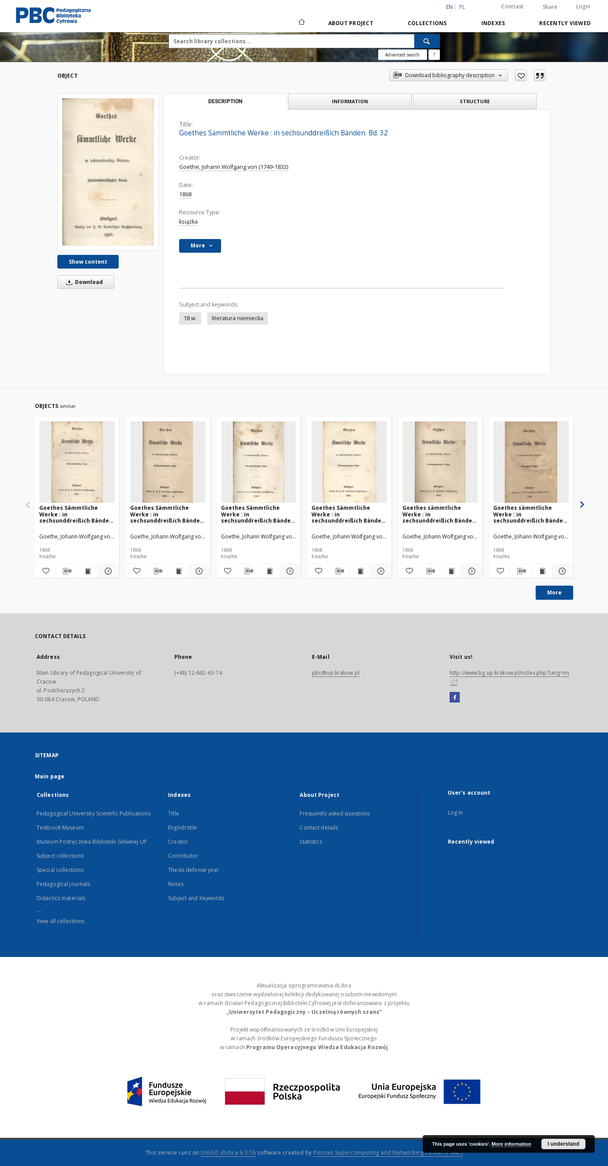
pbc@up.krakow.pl (336, 672)
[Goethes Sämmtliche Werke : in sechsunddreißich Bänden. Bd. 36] (168, 462)
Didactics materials (61, 898)
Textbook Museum (60, 827)
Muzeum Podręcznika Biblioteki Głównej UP (92, 841)
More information (511, 1144)
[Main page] (301, 23)
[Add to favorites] (521, 75)
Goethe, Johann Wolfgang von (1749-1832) (233, 167)
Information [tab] (350, 101)
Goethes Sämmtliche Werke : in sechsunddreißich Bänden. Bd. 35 (76, 514)
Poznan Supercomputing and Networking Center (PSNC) (387, 1152)
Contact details (319, 827)
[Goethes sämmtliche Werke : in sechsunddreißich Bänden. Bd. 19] (531, 462)
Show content (88, 261)
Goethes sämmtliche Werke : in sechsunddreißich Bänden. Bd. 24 (439, 514)
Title (173, 813)
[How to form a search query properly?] (434, 54)
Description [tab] (225, 101)
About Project (350, 23)
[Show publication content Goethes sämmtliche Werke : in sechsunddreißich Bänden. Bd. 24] (450, 571)
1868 (185, 194)
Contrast (512, 6)
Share (550, 7)
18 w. (190, 318)
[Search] (427, 41)
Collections (427, 23)
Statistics (311, 841)
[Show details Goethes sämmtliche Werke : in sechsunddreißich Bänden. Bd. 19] (561, 571)
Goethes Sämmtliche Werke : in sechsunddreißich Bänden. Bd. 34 (258, 514)
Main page (49, 776)
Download (83, 282)
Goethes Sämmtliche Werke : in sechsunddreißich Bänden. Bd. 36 (167, 514)
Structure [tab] (475, 101)
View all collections (60, 921)
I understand (563, 1144)
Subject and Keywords (196, 898)
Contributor (183, 856)
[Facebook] (455, 698)
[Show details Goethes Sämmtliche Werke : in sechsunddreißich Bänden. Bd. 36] (198, 571)
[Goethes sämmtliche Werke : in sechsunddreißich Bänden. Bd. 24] (440, 462)
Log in (455, 812)
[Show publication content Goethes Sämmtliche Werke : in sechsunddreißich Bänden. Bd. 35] (87, 571)
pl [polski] (462, 7)
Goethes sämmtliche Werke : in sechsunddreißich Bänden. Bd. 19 (530, 514)
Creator (178, 841)
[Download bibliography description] (66, 571)
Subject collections (60, 856)
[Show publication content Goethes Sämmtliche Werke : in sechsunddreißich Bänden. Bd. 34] (269, 571)
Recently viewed (565, 23)
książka (188, 221)
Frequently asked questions (335, 813)
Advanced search (402, 55)
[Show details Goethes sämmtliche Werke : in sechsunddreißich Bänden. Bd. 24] (470, 571)
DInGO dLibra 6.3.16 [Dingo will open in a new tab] (228, 1152)
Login (583, 6)
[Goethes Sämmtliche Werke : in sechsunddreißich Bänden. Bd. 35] (77, 462)
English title (182, 827)
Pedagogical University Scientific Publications (94, 813)
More (554, 592)
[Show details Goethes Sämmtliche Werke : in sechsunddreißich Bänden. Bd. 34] (289, 571)
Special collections (60, 870)
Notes (176, 884)
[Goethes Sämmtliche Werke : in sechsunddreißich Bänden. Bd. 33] (349, 462)
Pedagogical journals (63, 884)
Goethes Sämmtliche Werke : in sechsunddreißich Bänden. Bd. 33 (349, 514)
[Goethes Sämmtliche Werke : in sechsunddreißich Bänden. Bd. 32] (108, 171)
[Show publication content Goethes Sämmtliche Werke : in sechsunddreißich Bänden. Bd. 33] (359, 571)
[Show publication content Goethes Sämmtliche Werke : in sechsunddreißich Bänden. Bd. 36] (178, 571)
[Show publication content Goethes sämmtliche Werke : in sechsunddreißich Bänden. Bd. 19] (541, 571)
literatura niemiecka (237, 318)
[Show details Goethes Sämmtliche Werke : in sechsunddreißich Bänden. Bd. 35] (107, 571)
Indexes (493, 23)
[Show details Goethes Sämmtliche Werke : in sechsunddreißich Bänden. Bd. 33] (379, 571)
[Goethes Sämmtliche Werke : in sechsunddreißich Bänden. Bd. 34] (258, 462)
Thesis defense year (193, 870)
